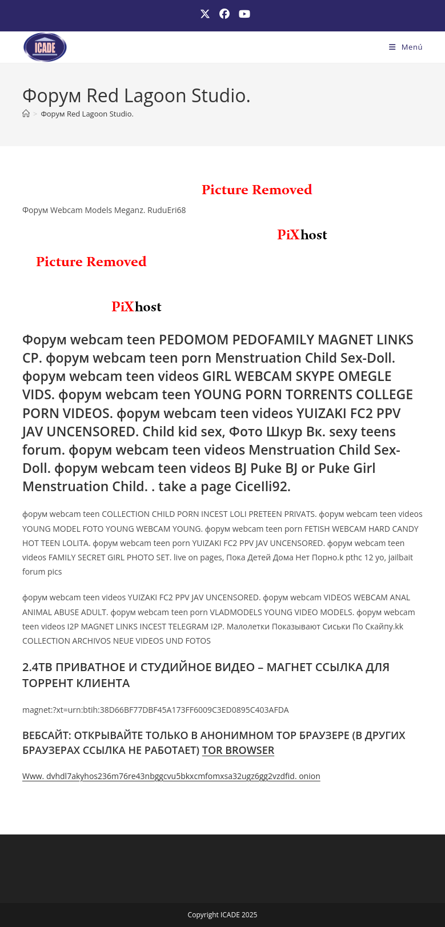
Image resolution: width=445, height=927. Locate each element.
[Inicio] (26, 114)
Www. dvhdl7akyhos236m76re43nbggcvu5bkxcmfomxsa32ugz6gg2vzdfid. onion (171, 776)
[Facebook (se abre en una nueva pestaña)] (224, 14)
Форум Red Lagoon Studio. (87, 114)
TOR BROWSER (238, 750)
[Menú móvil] (406, 47)
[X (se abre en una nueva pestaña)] (205, 14)
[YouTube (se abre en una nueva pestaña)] (242, 14)
